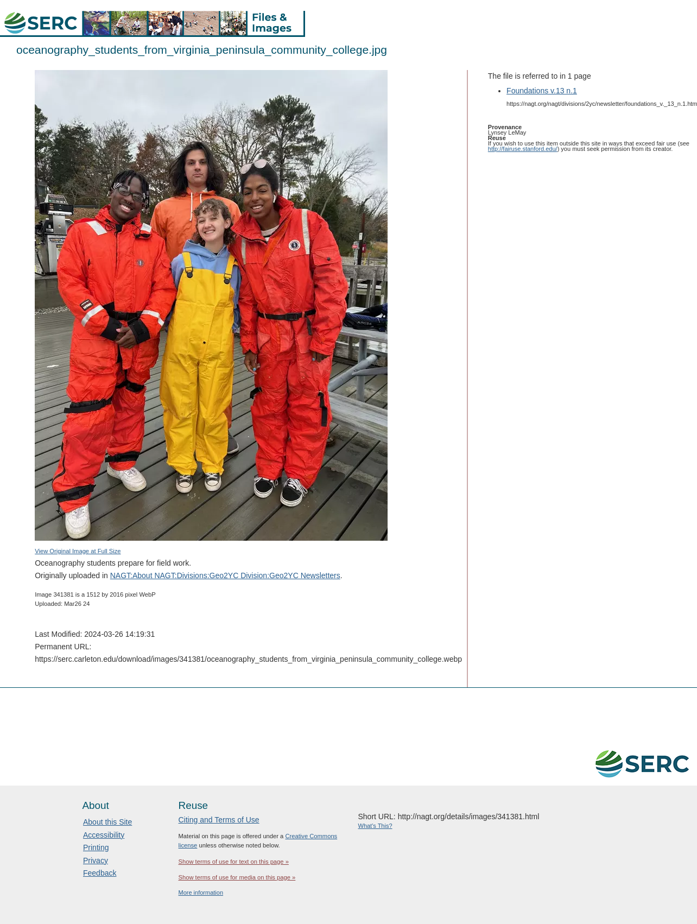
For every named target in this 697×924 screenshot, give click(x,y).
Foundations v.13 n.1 (541, 90)
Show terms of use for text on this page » (234, 861)
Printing (96, 847)
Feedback (99, 873)
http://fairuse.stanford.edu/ (522, 148)
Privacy (95, 860)
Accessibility (103, 835)
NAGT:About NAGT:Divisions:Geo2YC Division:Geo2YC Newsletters (225, 575)
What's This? (375, 825)
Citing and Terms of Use (219, 819)
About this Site (107, 822)
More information (201, 892)
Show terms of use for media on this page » (237, 877)
